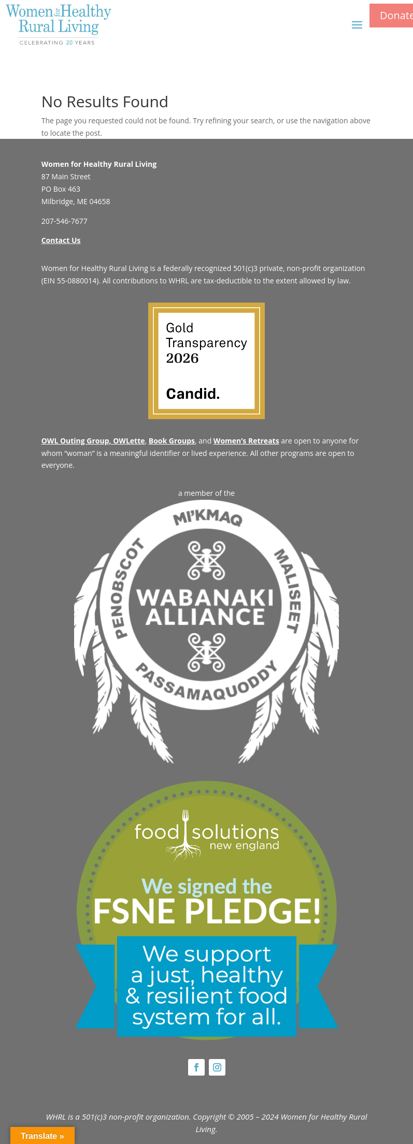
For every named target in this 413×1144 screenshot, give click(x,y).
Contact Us (61, 240)
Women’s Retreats (246, 441)
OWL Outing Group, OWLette (93, 441)
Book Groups (172, 441)
